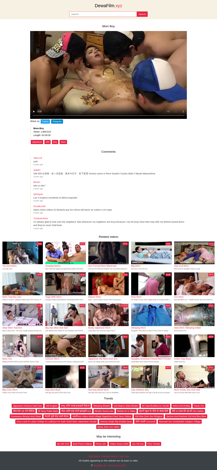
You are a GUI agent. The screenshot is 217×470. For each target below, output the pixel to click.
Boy (55, 142)
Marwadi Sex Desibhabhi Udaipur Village (180, 421)
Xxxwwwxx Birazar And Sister (26, 416)
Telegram (57, 121)
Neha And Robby (181, 405)
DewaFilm (108, 5)
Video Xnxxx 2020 (119, 443)
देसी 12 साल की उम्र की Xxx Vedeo (188, 411)
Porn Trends (153, 443)
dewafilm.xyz (100, 465)
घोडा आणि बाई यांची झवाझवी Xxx (76, 411)
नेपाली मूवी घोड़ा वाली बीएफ (57, 416)
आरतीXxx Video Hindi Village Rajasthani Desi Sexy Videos (101, 416)
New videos (94, 456)
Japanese (37, 142)
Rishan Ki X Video (126, 411)
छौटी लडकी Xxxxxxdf (145, 421)
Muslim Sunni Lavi (104, 411)
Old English (52, 405)
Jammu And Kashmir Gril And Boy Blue (186, 416)
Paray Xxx (199, 405)
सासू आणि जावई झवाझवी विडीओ (75, 405)
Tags (121, 456)
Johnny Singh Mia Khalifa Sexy (116, 421)
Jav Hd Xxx (138, 443)
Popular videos (109, 456)
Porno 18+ (101, 443)
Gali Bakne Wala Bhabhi (126, 405)
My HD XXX (63, 443)
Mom (63, 142)
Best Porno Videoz (82, 443)
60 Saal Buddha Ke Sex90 (155, 405)
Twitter (45, 121)
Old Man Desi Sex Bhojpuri (149, 416)
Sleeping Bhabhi (101, 405)
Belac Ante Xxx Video (108, 427)
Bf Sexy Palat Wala (48, 411)
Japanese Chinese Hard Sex (27, 405)
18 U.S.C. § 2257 (117, 465)
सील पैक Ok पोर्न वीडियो (23, 411)
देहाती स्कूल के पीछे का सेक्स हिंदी (153, 411)
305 (47, 142)
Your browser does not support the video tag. (108, 75)
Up (127, 456)
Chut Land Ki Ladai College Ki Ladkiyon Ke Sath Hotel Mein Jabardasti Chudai (57, 421)
